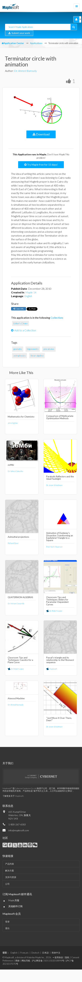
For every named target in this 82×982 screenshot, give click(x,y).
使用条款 (58, 957)
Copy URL (18, 308)
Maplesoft (51, 669)
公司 (7, 884)
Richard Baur (13, 543)
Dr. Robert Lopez (54, 611)
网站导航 (26, 960)
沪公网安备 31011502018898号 (48, 960)
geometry (17, 349)
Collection (57, 317)
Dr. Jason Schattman (54, 485)
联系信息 (8, 805)
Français (24, 952)
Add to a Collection (23, 330)
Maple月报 (13, 900)
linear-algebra (37, 355)
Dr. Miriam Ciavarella (16, 603)
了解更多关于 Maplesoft (13, 796)
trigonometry (32, 349)
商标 (17, 960)
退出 (7, 928)
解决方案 (9, 870)
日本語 (45, 952)
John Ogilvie (13, 423)
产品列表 (9, 863)
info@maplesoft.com (18, 830)
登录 (7, 921)
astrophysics (19, 355)
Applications (36, 43)
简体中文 (56, 952)
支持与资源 (10, 877)
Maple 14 (30, 292)
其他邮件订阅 (15, 906)
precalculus (49, 349)
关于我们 (8, 763)
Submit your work (19, 33)
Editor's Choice (20, 323)
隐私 (67, 957)
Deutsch (35, 952)
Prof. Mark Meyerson (54, 547)
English (28, 296)
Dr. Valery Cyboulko (15, 471)
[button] (76, 19)
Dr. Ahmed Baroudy (25, 70)
